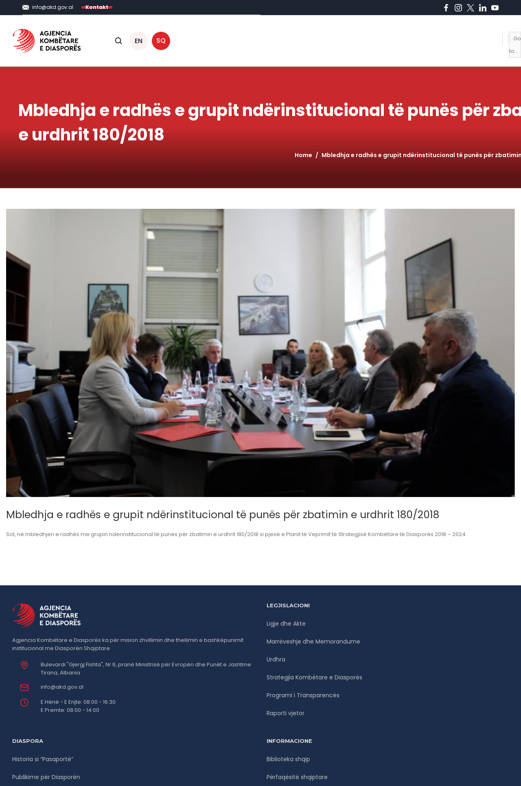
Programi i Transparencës (303, 695)
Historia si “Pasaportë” (42, 759)
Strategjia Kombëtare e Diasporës (314, 677)
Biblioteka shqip (288, 759)
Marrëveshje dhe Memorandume (313, 641)
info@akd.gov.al (62, 687)
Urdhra (276, 659)
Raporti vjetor (285, 713)
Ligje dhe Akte (286, 624)
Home (303, 155)
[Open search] (118, 41)
